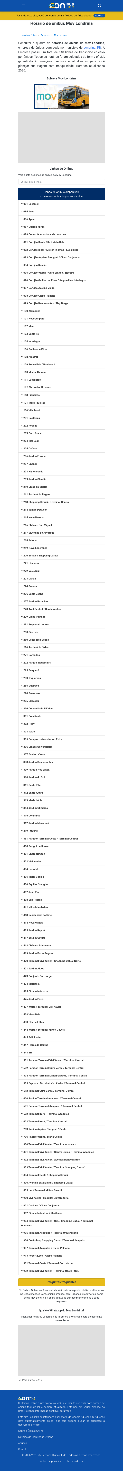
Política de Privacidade (78, 15)
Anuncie (22, 1443)
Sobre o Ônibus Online (30, 1430)
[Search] (99, 6)
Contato (22, 1449)
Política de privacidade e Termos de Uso (61, 1461)
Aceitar (99, 15)
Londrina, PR (92, 47)
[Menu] (23, 6)
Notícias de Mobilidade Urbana (35, 1436)
